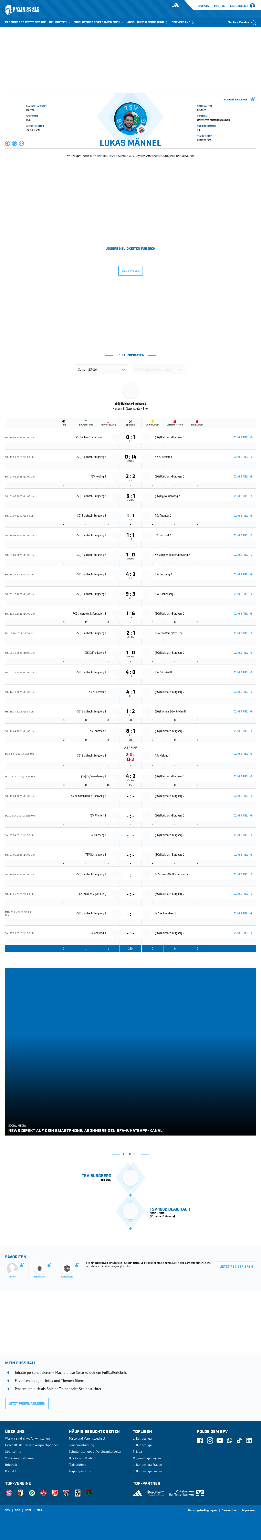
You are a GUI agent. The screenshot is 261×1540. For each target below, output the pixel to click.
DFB (17, 1510)
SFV (7, 1510)
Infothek (219, 6)
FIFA (39, 1510)
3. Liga (137, 1451)
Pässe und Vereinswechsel (87, 1438)
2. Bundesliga (142, 1445)
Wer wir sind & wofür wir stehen (27, 1438)
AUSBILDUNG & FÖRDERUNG (147, 22)
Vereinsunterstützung (20, 1458)
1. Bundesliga (142, 1438)
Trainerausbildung (81, 1445)
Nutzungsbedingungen (202, 1510)
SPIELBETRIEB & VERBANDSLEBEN (99, 22)
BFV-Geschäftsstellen (83, 1458)
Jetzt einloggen (239, 6)
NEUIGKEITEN (60, 22)
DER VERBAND (183, 22)
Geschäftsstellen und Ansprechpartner (31, 1445)
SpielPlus (203, 6)
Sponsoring (13, 1451)
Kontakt (10, 1471)
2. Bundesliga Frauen (147, 1471)
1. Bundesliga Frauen (147, 1464)
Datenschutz (229, 1510)
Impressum (249, 1510)
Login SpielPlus (80, 1471)
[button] (7, 143)
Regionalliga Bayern (147, 1458)
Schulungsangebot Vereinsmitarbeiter (95, 1451)
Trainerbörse (77, 1464)
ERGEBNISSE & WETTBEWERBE (25, 22)
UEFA (28, 1510)
